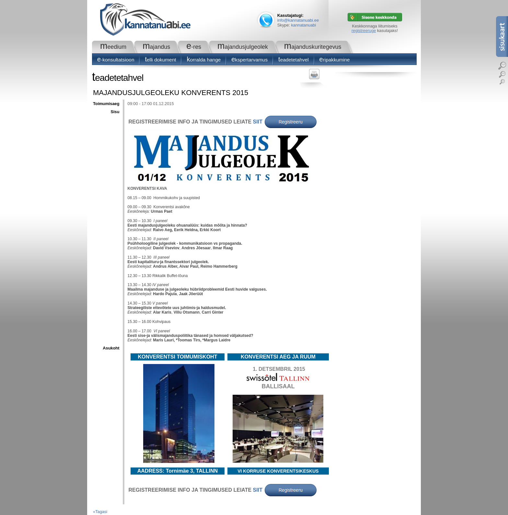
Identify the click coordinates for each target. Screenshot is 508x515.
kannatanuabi (303, 25)
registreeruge (364, 30)
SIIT (257, 121)
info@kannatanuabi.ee (298, 20)
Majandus (156, 47)
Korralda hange (204, 59)
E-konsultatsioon (115, 59)
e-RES (193, 47)
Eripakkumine (334, 59)
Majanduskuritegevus (312, 47)
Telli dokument (160, 59)
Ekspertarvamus (249, 59)
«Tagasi (100, 511)
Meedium (113, 47)
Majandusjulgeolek (242, 47)
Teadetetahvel (293, 59)
